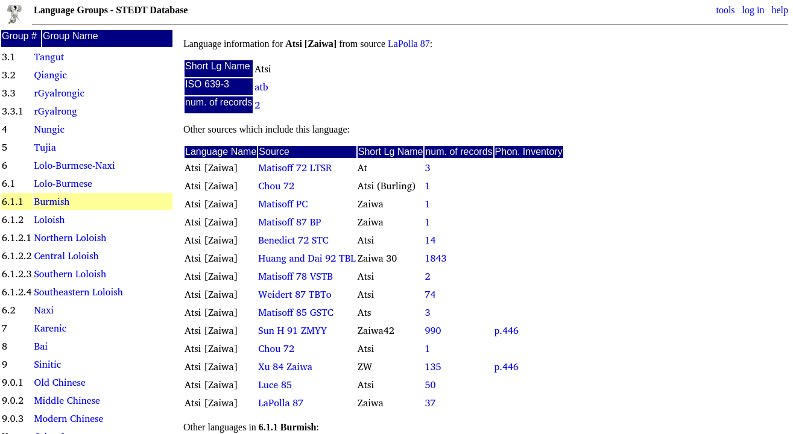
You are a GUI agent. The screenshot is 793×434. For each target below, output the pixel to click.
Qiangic (50, 75)
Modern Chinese (68, 418)
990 (433, 330)
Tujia (44, 147)
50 (430, 384)
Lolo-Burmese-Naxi (74, 165)
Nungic (49, 129)
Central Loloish (66, 255)
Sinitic (47, 364)
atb (261, 87)
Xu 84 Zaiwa (285, 366)
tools (725, 10)
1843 (435, 258)
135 (433, 366)
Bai (41, 346)
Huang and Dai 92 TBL (306, 258)
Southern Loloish (70, 273)
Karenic (50, 328)
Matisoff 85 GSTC (295, 312)
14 (430, 240)
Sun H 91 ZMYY (292, 330)
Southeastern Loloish (78, 292)
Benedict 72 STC (293, 240)
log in (753, 10)
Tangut (49, 56)
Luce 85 (275, 384)
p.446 (506, 330)
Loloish (49, 219)
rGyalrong (55, 111)
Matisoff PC (283, 204)
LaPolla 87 (409, 44)
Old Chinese (59, 382)
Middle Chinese (67, 400)
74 (430, 294)
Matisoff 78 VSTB (295, 276)
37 (430, 402)
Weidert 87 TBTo (294, 294)
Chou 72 (276, 185)
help (779, 10)
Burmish (51, 201)
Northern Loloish (70, 237)
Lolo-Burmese (63, 183)
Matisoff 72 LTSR (295, 167)
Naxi (44, 310)
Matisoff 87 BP (289, 222)
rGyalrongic (59, 93)
